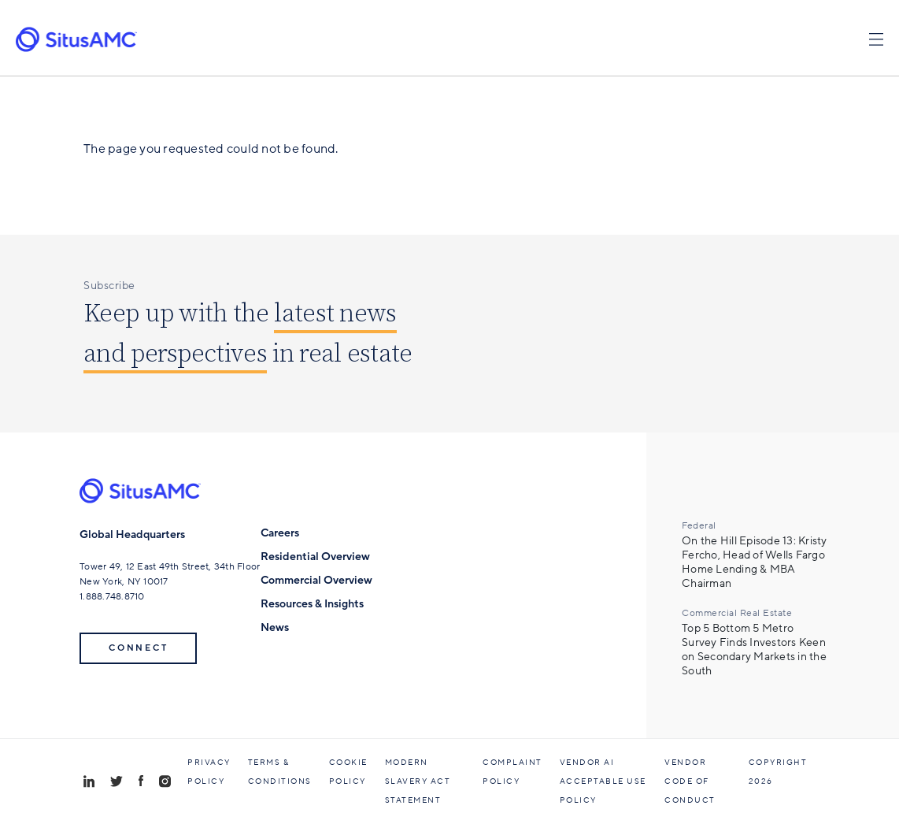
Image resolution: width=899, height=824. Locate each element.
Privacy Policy (209, 772)
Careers (280, 532)
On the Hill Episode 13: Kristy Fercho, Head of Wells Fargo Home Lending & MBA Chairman (754, 562)
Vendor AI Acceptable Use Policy (603, 781)
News (275, 627)
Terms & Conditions (280, 772)
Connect (138, 648)
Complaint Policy (512, 772)
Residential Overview (315, 556)
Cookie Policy (348, 772)
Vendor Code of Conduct (690, 781)
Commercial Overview (316, 580)
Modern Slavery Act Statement (418, 781)
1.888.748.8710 (112, 596)
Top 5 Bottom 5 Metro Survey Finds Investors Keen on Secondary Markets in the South (754, 650)
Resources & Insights (312, 603)
